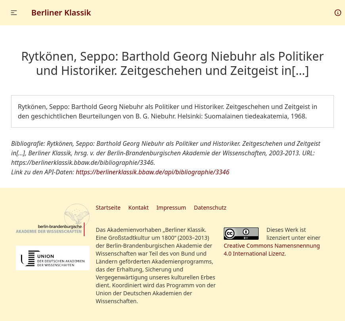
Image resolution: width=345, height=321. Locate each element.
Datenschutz (210, 207)
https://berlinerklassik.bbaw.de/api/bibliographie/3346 (152, 172)
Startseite (108, 207)
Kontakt (138, 207)
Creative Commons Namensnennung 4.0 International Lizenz (272, 249)
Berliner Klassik (61, 12)
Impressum (171, 207)
